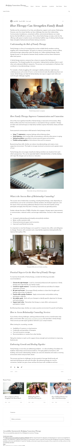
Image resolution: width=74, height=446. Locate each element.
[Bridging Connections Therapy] (19, 5)
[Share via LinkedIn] (18, 367)
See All (69, 379)
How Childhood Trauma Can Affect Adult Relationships (59, 397)
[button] (69, 11)
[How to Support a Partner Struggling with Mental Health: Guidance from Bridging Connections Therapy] (13, 388)
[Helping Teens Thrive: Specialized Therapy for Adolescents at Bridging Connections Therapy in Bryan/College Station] (37, 388)
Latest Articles (6, 11)
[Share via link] (21, 367)
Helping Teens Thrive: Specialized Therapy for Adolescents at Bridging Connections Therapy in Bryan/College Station (34, 397)
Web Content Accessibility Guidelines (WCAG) (17, 437)
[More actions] (63, 21)
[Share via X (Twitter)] (14, 367)
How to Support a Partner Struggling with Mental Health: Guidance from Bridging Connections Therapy (13, 397)
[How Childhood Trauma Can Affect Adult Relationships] (60, 388)
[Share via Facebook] (11, 367)
